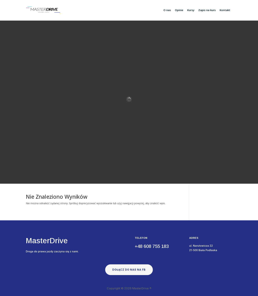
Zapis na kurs (207, 10)
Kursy (190, 10)
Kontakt (225, 10)
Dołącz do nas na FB (129, 269)
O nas (167, 10)
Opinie (179, 10)
